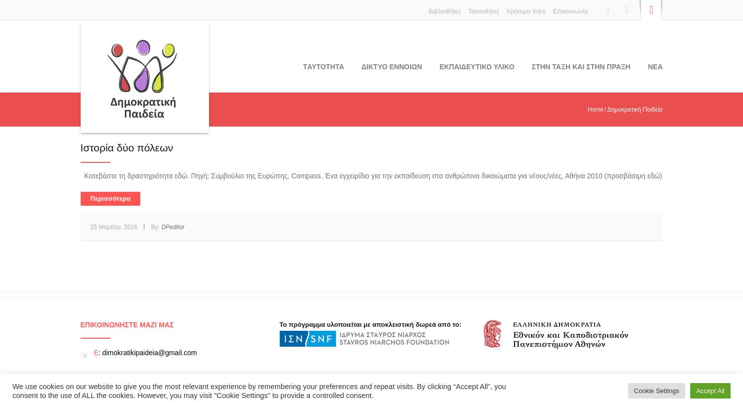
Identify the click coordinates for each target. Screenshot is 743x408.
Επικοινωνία (570, 11)
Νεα (655, 67)
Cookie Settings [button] (656, 391)
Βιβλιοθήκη (445, 11)
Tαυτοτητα (323, 67)
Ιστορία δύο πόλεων (127, 147)
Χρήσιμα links (525, 11)
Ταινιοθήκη (483, 11)
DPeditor (173, 227)
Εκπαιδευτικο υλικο (476, 67)
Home (596, 109)
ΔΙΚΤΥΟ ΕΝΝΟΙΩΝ (391, 67)
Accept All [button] (710, 391)
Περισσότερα (111, 198)
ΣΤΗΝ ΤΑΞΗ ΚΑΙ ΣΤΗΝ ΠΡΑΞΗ (581, 67)
